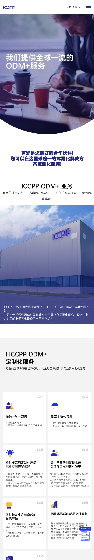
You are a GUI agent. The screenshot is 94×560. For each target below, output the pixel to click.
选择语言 (73, 7)
